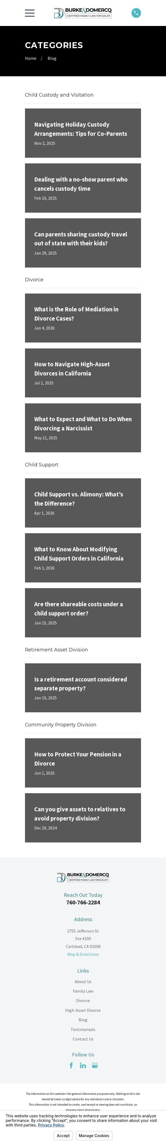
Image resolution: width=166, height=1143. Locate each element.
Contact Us (83, 1039)
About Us (83, 981)
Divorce (83, 1000)
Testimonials (83, 1029)
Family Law (83, 991)
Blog (83, 1019)
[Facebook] (71, 1065)
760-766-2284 (83, 902)
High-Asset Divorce (83, 1010)
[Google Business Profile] (95, 1065)
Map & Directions (83, 954)
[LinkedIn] (83, 1065)
